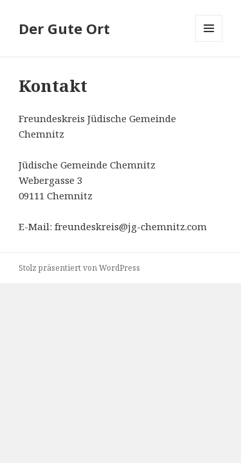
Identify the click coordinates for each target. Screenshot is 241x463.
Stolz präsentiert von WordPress (79, 267)
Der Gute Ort (64, 28)
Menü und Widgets (209, 41)
